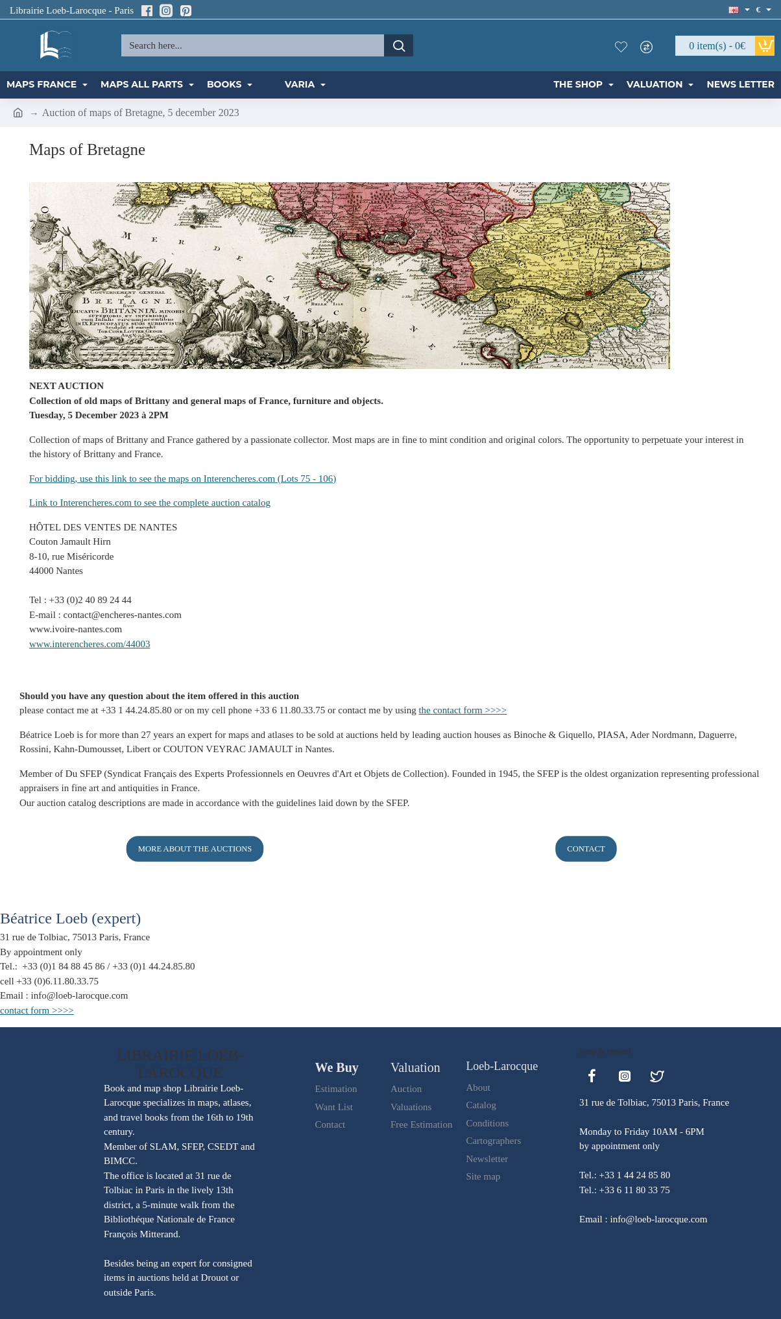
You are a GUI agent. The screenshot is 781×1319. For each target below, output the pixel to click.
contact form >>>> (37, 1010)
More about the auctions (195, 848)
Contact (586, 848)
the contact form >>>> (462, 710)
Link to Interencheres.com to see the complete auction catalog (149, 502)
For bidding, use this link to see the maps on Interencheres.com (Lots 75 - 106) (182, 478)
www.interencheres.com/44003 (89, 644)
